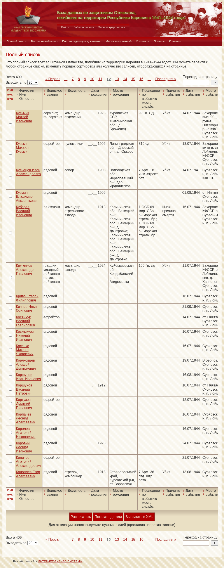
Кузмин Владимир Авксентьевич (27, 197)
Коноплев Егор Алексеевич (28, 474)
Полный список (17, 41)
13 (117, 79)
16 (141, 79)
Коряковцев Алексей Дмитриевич (26, 364)
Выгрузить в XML (139, 517)
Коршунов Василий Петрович (24, 389)
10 (92, 79)
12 (109, 79)
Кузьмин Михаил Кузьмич (23, 148)
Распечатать (81, 517)
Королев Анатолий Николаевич (25, 433)
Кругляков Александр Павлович (24, 269)
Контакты (175, 41)
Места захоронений (119, 41)
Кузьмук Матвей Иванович (24, 117)
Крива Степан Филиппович (27, 298)
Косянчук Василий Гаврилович (25, 321)
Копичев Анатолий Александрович (28, 462)
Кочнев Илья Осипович (26, 308)
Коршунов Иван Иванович (28, 377)
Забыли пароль (84, 27)
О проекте (142, 41)
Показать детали (108, 517)
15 (133, 79)
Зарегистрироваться (111, 27)
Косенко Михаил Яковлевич (24, 350)
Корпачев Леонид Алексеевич (25, 418)
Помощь (159, 41)
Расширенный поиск (44, 41)
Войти (65, 27)
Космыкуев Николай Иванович (25, 335)
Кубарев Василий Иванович (24, 211)
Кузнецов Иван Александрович (28, 172)
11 (100, 79)
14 (125, 79)
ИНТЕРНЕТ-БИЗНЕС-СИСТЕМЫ (60, 561)
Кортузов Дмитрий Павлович (24, 404)
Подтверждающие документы (81, 41)
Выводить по (16, 82)
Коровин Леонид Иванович (24, 447)
